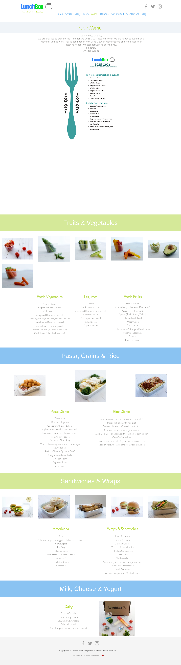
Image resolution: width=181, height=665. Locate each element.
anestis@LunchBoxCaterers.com (106, 650)
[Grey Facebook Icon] (146, 6)
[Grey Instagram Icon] (160, 6)
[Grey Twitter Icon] (153, 6)
